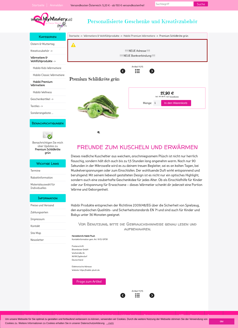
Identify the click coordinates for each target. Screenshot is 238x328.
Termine (35, 170)
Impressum (38, 219)
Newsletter (37, 240)
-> (43, 59)
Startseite (38, 5)
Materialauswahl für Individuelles (43, 186)
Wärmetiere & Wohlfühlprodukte (101, 35)
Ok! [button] (222, 321)
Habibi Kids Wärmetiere (46, 68)
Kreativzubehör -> (42, 51)
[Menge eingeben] (157, 103)
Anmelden (56, 5)
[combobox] (174, 4)
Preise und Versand (42, 205)
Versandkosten (174, 97)
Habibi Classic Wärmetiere (48, 75)
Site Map (36, 233)
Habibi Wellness (41, 92)
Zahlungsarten (39, 212)
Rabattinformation (42, 177)
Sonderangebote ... (42, 113)
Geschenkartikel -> (42, 99)
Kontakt (35, 226)
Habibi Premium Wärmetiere (139, 35)
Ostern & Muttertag (42, 44)
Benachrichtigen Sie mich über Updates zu (47, 142)
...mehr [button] (110, 323)
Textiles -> (37, 106)
